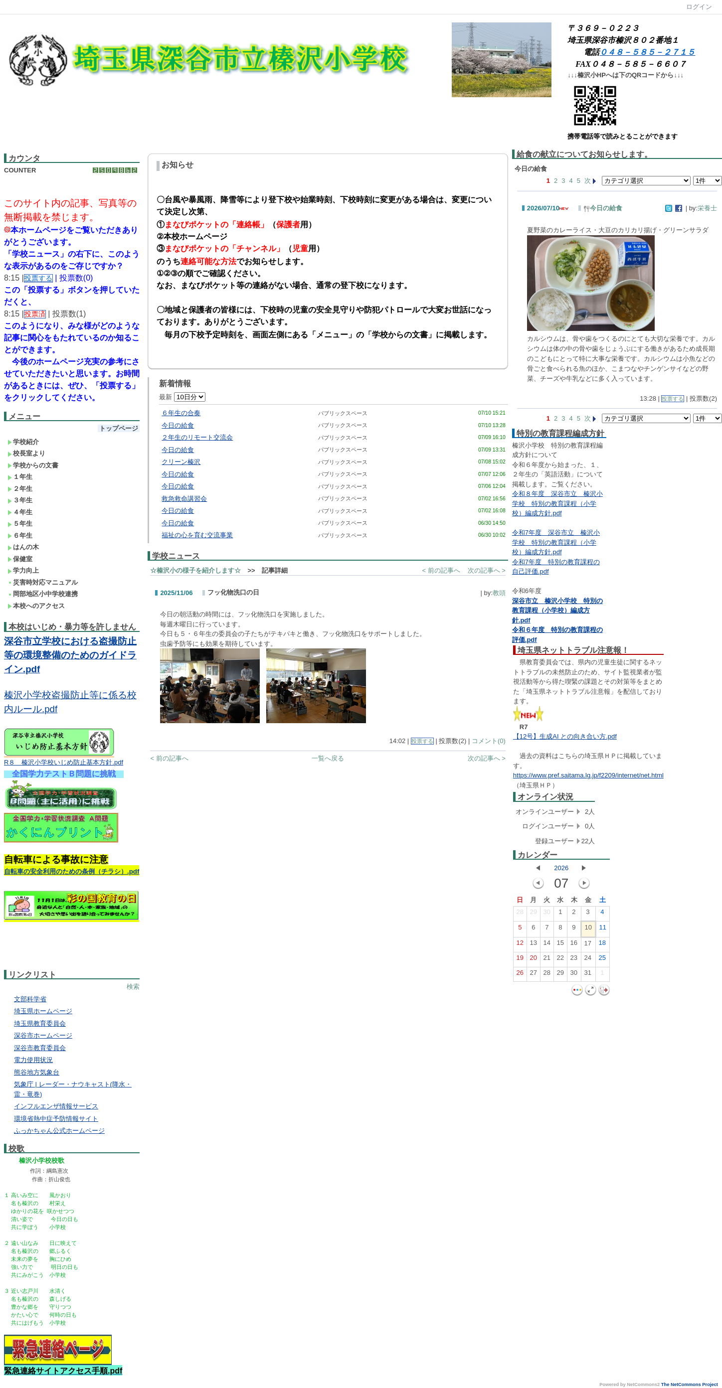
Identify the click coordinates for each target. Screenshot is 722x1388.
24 (587, 960)
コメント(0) (489, 741)
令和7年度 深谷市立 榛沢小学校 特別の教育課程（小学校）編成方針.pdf (556, 542)
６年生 (19, 535)
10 (588, 929)
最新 (182, 397)
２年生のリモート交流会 (197, 437)
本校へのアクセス (36, 606)
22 (560, 960)
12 (520, 945)
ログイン (699, 6)
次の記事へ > (487, 570)
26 (520, 975)
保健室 (19, 559)
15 (560, 945)
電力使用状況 (33, 1060)
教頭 (499, 593)
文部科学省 (30, 999)
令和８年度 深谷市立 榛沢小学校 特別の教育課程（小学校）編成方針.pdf (557, 503)
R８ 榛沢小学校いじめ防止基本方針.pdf (63, 762)
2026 (561, 868)
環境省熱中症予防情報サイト (56, 1118)
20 (533, 960)
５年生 (19, 523)
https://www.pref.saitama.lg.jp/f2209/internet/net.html (588, 775)
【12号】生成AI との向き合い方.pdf (565, 736)
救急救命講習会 (184, 498)
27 (533, 975)
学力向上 (23, 570)
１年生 (19, 476)
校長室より (26, 453)
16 (573, 945)
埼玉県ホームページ (43, 1011)
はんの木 (23, 547)
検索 (133, 986)
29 (533, 914)
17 (587, 945)
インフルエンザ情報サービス (56, 1106)
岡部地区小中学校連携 (42, 594)
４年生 (19, 512)
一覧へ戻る (328, 758)
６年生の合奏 (181, 413)
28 (520, 914)
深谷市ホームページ (43, 1035)
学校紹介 (23, 442)
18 (602, 945)
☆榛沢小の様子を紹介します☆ (195, 570)
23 (573, 960)
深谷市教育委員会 (40, 1048)
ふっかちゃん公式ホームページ (59, 1130)
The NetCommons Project (689, 1384)
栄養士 (707, 208)
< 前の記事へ (441, 570)
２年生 (19, 488)
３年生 (19, 500)
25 (602, 960)
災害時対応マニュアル (42, 582)
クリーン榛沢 (181, 461)
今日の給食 (178, 425)
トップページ (118, 428)
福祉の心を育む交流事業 (197, 535)
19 (520, 960)
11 (602, 929)
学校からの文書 (32, 465)
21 (546, 960)
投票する (422, 741)
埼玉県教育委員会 (40, 1023)
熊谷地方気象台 (36, 1072)
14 (546, 945)
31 (587, 975)
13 (533, 945)
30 (546, 914)
